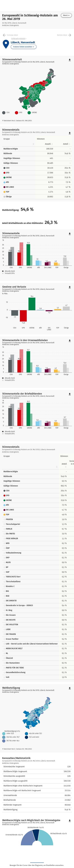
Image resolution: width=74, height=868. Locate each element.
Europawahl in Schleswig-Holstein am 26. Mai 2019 (30, 17)
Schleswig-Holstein (18, 39)
